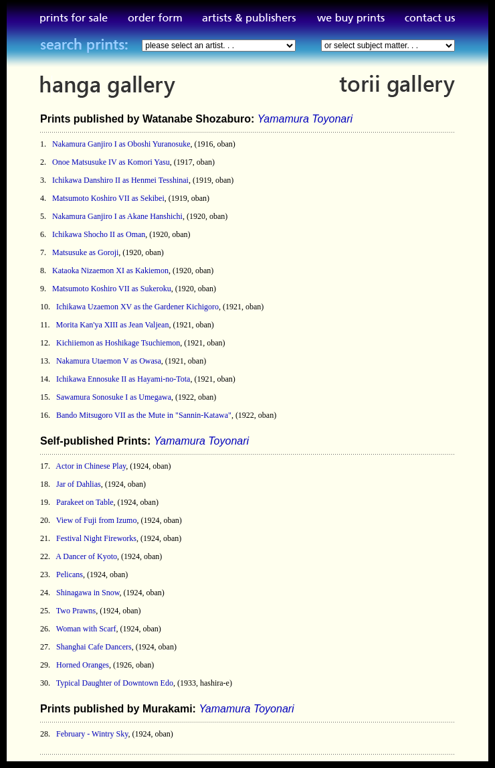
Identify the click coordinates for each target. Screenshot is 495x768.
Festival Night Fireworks (96, 538)
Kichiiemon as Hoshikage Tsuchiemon (118, 343)
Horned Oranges (82, 665)
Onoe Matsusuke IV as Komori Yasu (111, 162)
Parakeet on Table (85, 502)
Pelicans (69, 574)
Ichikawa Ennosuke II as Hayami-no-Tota (123, 379)
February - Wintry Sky (92, 734)
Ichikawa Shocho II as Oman (98, 234)
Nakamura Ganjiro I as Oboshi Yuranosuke (121, 144)
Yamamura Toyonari (305, 119)
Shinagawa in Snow (88, 592)
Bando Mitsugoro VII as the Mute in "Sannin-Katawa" (143, 415)
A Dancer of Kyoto (86, 556)
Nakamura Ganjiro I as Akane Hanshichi (117, 216)
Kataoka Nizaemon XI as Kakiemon (110, 270)
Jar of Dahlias (78, 484)
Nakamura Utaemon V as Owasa (108, 361)
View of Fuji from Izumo (96, 520)
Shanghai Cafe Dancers (94, 646)
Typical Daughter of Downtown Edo (114, 683)
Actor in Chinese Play (91, 466)
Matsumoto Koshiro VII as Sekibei (108, 198)
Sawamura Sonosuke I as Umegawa (113, 397)
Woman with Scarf (86, 628)
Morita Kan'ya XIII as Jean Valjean (112, 324)
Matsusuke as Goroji (85, 252)
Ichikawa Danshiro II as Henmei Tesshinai (120, 180)
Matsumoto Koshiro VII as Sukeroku (111, 288)
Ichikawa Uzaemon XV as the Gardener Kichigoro (137, 306)
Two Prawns (76, 610)
